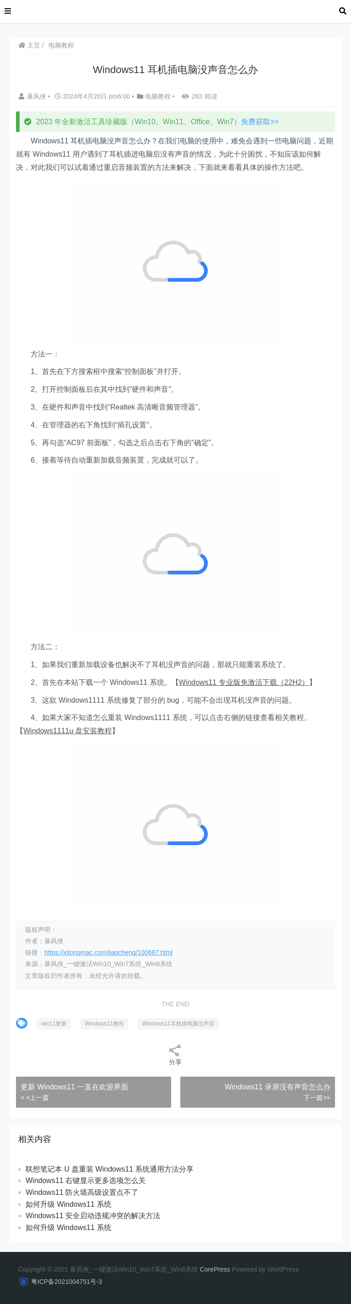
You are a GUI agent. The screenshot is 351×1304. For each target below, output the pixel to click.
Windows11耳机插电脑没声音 (178, 1023)
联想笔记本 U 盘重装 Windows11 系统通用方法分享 (110, 1169)
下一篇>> (317, 1097)
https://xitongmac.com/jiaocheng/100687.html (108, 952)
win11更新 (53, 1023)
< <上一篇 (35, 1097)
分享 (175, 1054)
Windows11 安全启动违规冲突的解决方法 (93, 1216)
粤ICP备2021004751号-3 (66, 1281)
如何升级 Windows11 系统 (68, 1204)
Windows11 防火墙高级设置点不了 (82, 1192)
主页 (29, 45)
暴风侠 (33, 96)
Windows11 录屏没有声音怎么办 (277, 1087)
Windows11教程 (104, 1023)
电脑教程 (61, 45)
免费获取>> (260, 122)
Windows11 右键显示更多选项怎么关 (86, 1180)
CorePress (215, 1269)
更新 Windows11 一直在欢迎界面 (74, 1087)
